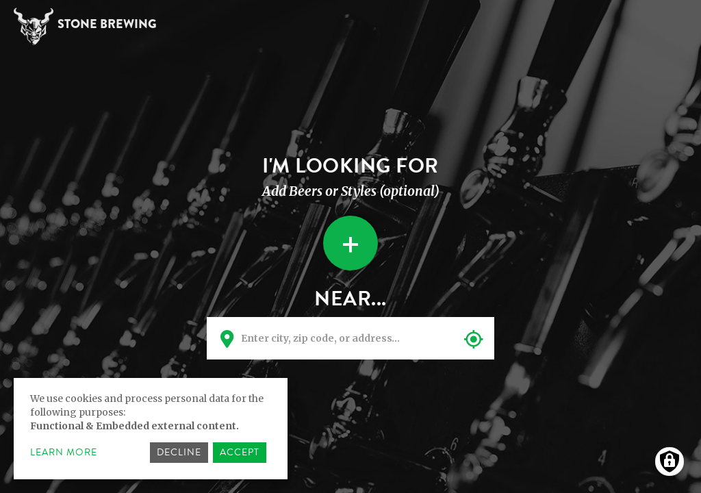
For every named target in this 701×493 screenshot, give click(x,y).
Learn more (63, 452)
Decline (179, 452)
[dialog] (151, 428)
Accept (239, 452)
